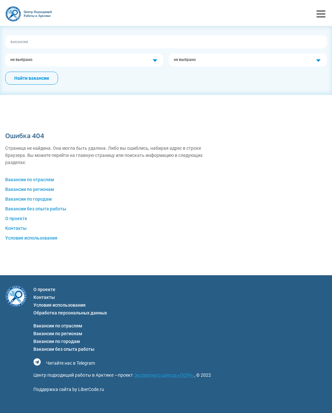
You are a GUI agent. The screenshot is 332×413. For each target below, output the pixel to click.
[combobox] (84, 59)
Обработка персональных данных (70, 312)
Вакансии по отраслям (29, 179)
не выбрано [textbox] (21, 59)
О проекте (16, 218)
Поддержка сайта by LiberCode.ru (68, 389)
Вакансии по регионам (29, 189)
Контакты (16, 228)
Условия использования (31, 238)
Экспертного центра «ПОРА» (164, 375)
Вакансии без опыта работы (35, 208)
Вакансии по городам (28, 199)
